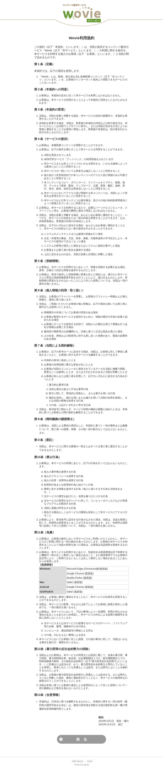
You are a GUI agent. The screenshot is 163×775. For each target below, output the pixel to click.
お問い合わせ (77, 761)
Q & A (89, 761)
